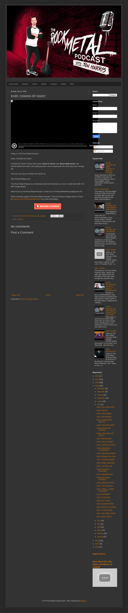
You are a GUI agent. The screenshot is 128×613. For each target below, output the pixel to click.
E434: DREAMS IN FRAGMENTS (103, 449)
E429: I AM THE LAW (104, 466)
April (99, 527)
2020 (97, 382)
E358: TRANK (111, 250)
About (63, 84)
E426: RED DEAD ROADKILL (103, 479)
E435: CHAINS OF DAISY (106, 445)
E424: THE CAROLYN (105, 486)
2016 (97, 547)
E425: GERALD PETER (105, 483)
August (100, 401)
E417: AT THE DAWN (104, 510)
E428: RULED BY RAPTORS (103, 470)
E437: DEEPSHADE (104, 439)
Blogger (83, 601)
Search (25, 84)
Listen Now (13, 84)
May (99, 524)
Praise (44, 84)
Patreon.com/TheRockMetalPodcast (27, 199)
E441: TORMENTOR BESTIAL (104, 421)
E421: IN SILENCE (103, 497)
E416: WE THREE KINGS (106, 513)
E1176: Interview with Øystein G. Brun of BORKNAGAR (111, 287)
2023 (97, 376)
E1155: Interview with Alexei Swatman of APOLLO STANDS (111, 168)
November (101, 392)
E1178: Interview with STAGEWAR (111, 230)
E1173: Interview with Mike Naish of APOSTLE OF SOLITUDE (111, 311)
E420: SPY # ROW (103, 501)
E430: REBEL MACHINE (106, 463)
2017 (97, 544)
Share (34, 84)
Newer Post (16, 295)
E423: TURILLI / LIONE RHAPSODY (105, 490)
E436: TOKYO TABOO (105, 442)
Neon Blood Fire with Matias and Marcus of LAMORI (102, 564)
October (100, 395)
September (101, 398)
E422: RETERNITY (104, 494)
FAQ (72, 84)
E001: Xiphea (99, 268)
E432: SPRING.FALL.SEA (106, 457)
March (99, 530)
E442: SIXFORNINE (104, 417)
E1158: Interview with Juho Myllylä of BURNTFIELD (111, 206)
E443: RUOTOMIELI (104, 414)
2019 (97, 386)
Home (48, 295)
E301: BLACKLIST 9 (111, 350)
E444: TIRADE (102, 410)
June (99, 521)
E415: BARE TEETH (104, 517)
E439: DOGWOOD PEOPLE (103, 429)
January (100, 537)
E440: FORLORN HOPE (106, 425)
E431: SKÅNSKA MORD (106, 460)
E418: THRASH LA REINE (106, 507)
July (98, 404)
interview (20, 219)
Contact (54, 84)
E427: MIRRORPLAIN (105, 474)
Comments (99, 151)
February (100, 533)
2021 (97, 379)
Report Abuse (99, 554)
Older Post (80, 295)
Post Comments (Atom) (29, 299)
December (101, 388)
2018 (97, 541)
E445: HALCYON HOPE (105, 407)
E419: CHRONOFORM (105, 504)
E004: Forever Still (101, 189)
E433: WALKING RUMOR (106, 453)
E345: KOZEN (111, 331)
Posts (97, 147)
